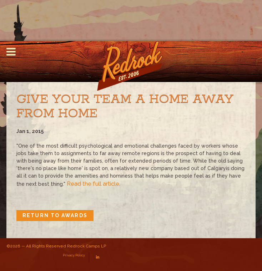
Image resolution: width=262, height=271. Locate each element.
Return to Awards (54, 215)
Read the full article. (93, 183)
